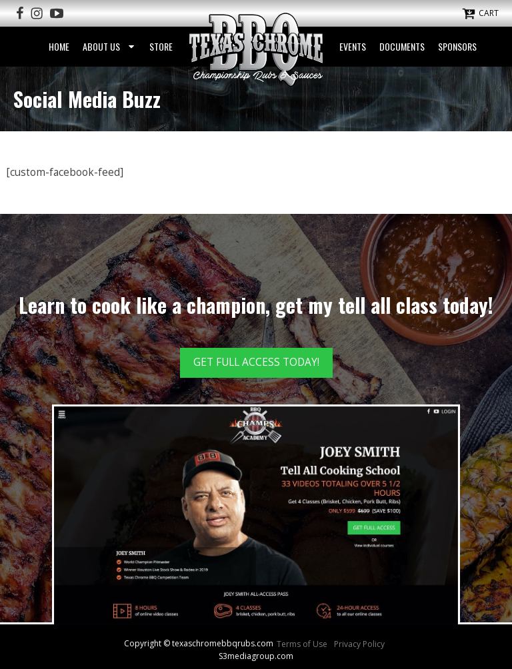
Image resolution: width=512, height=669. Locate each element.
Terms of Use (302, 644)
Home (59, 46)
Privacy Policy (359, 644)
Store (161, 46)
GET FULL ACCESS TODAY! (256, 362)
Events (352, 46)
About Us (109, 46)
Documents (402, 46)
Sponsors (457, 46)
